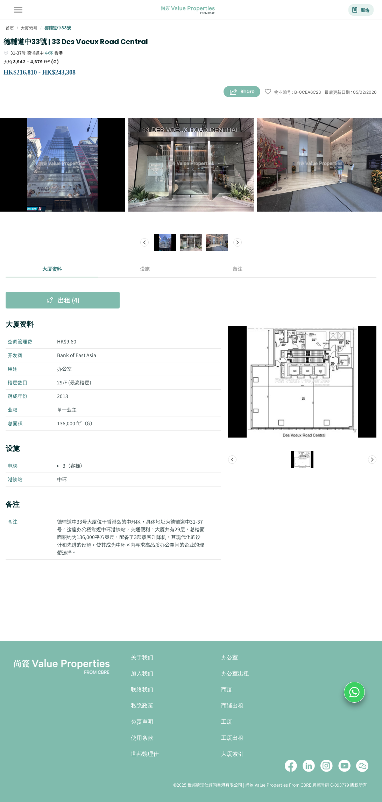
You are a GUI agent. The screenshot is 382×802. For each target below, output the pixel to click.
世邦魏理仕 (145, 754)
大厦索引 (232, 754)
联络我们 (142, 690)
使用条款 (142, 738)
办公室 (229, 657)
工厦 (226, 722)
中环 (49, 53)
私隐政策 (142, 706)
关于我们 (142, 657)
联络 (361, 10)
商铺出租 (232, 706)
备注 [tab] (237, 269)
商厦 (226, 690)
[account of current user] (18, 10)
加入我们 (142, 673)
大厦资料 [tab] (52, 269)
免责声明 (142, 722)
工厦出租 (232, 738)
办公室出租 (235, 673)
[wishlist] (268, 92)
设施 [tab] (144, 269)
